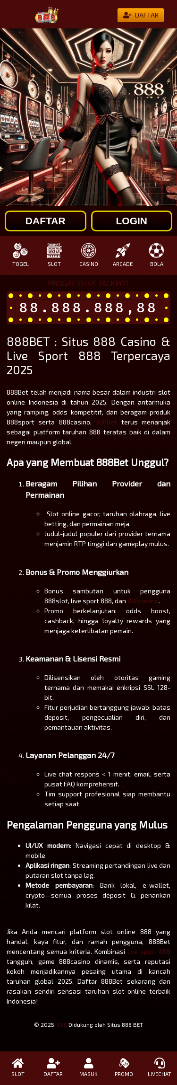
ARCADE (123, 255)
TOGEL (20, 255)
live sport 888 (148, 951)
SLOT (54, 255)
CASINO (88, 255)
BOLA (157, 255)
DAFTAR (53, 1067)
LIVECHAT (159, 1067)
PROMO (124, 1067)
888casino (143, 601)
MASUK (88, 1067)
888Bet (106, 422)
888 (62, 1024)
